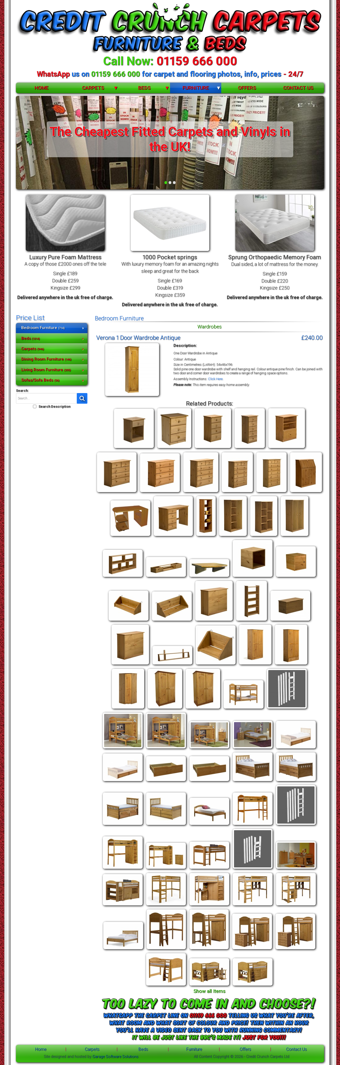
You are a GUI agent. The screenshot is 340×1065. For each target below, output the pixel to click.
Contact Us (298, 88)
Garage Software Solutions (115, 1056)
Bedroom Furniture (43, 327)
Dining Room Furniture (46, 359)
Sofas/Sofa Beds (40, 380)
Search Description (54, 406)
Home (42, 88)
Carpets (93, 88)
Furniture (195, 88)
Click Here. (215, 379)
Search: (22, 391)
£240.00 (312, 337)
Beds (144, 88)
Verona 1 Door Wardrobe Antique (138, 337)
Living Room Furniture (46, 369)
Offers (247, 88)
